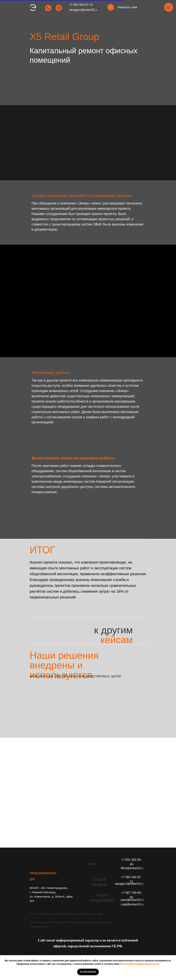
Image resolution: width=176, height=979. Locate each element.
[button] (110, 7)
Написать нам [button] (127, 7)
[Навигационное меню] (169, 7)
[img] (48, 8)
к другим (113, 635)
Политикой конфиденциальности (140, 964)
